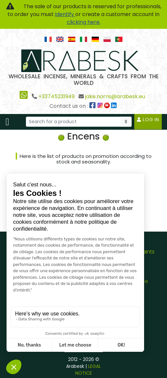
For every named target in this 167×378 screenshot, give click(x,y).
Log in (148, 119)
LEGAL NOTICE (88, 369)
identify (65, 14)
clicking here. (84, 22)
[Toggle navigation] (7, 122)
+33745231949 (56, 96)
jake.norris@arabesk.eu (115, 96)
